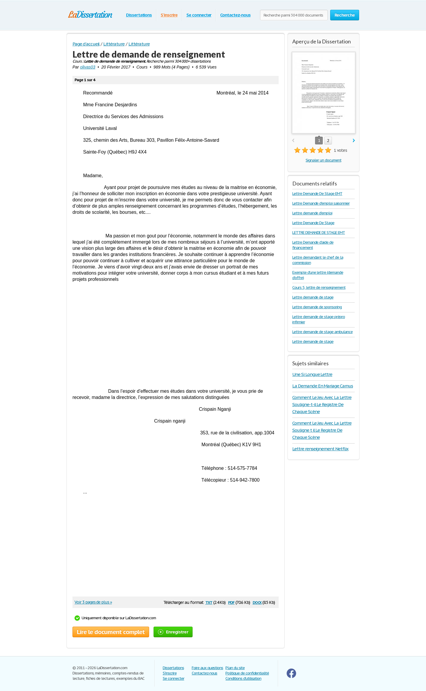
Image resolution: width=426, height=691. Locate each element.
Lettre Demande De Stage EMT (317, 193)
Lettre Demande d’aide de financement (312, 245)
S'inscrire (169, 15)
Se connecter (199, 15)
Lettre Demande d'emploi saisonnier (321, 203)
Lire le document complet (111, 632)
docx (257, 602)
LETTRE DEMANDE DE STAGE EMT (318, 232)
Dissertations (139, 15)
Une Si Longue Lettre (312, 374)
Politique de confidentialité (247, 673)
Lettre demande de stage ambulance (322, 331)
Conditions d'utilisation (243, 678)
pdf (231, 602)
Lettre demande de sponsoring (317, 306)
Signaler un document (323, 160)
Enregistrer (173, 632)
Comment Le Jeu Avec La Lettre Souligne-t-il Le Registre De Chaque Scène (321, 404)
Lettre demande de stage (312, 297)
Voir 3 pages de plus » (93, 602)
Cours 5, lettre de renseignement (319, 287)
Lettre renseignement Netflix (320, 449)
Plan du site (235, 667)
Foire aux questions (207, 667)
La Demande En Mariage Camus (322, 386)
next (354, 140)
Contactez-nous (235, 15)
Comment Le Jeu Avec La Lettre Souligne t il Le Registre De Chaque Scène (321, 430)
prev (293, 140)
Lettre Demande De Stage (313, 222)
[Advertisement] (175, 329)
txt (208, 602)
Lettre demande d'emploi (312, 213)
